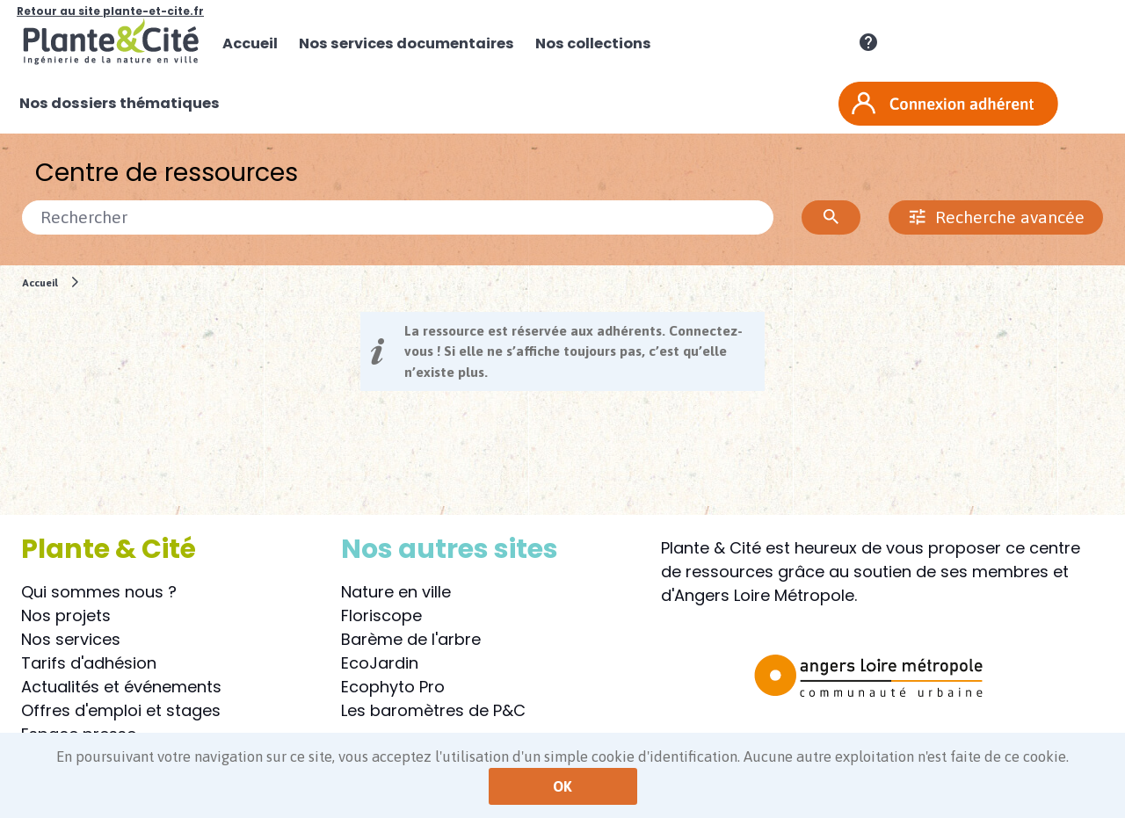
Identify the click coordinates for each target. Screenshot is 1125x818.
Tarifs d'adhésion (88, 663)
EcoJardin (379, 663)
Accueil (40, 282)
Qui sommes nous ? (99, 592)
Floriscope (381, 615)
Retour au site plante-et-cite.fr (110, 11)
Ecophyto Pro (393, 687)
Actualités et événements (121, 687)
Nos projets (66, 615)
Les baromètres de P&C (433, 710)
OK (562, 786)
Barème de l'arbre (411, 639)
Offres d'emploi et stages (121, 710)
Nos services (70, 639)
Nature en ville (396, 592)
